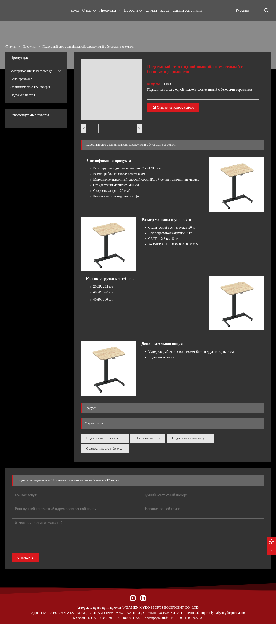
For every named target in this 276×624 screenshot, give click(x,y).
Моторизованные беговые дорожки (36, 71)
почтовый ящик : (198, 613)
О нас (87, 10)
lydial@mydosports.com (228, 613)
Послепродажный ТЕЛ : (159, 618)
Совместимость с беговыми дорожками (107, 448)
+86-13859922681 (191, 618)
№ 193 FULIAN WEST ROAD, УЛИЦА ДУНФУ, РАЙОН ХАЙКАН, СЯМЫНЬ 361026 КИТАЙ (112, 613)
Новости (131, 10)
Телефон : (80, 618)
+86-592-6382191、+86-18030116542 (114, 618)
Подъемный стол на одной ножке (107, 438)
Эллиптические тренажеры (30, 87)
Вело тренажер (21, 79)
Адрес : (37, 613)
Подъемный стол (22, 95)
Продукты (107, 10)
